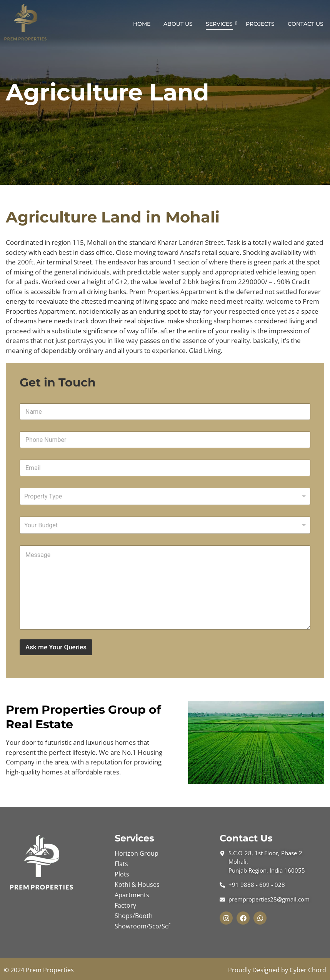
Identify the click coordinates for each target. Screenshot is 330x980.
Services (220, 23)
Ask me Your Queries (56, 647)
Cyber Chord (308, 970)
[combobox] (165, 496)
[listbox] (165, 525)
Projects (260, 23)
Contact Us (305, 23)
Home (141, 23)
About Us (178, 23)
